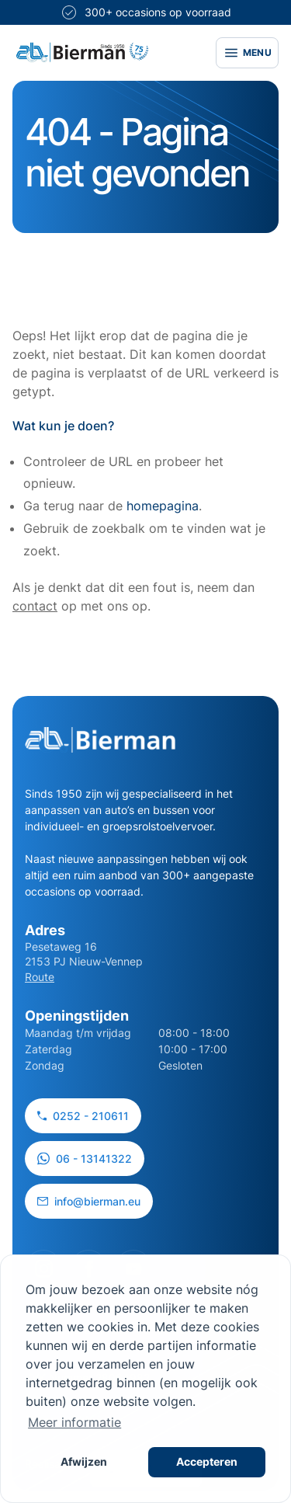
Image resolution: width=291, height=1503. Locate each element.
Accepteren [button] (206, 1461)
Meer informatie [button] (74, 1422)
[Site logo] (82, 52)
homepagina (162, 505)
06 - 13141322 (84, 1158)
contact (34, 606)
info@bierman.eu (88, 1201)
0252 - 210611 (83, 1115)
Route (39, 976)
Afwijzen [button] (84, 1461)
